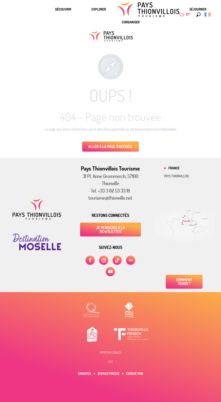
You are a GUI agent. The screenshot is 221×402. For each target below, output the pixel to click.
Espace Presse (108, 373)
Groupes (84, 373)
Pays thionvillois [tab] (176, 176)
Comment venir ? (184, 282)
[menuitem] (63, 9)
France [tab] (173, 168)
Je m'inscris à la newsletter (110, 229)
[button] (197, 14)
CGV (110, 361)
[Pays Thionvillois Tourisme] (110, 36)
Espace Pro (134, 373)
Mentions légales (110, 352)
